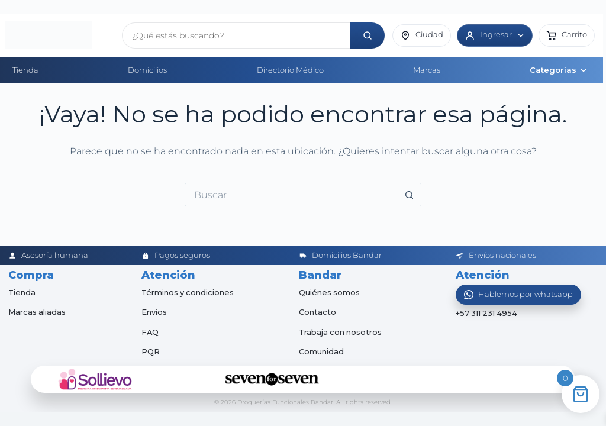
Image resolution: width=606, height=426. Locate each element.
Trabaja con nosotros (341, 332)
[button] (567, 35)
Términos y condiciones (188, 292)
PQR (150, 351)
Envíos (154, 312)
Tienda (25, 70)
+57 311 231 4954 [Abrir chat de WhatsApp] (487, 313)
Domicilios (147, 70)
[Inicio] (60, 35)
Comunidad (321, 351)
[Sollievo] (95, 379)
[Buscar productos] (236, 35)
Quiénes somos (329, 292)
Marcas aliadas (37, 312)
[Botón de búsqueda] (409, 194)
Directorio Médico (290, 70)
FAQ (150, 332)
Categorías (559, 70)
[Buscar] (367, 35)
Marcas (426, 70)
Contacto (317, 312)
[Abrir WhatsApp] (518, 295)
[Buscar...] (291, 194)
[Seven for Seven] (272, 379)
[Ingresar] (495, 35)
